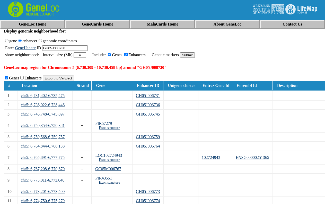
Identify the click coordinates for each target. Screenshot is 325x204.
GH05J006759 (148, 137)
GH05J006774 (148, 201)
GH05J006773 (148, 191)
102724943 (211, 157)
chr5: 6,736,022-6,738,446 (43, 105)
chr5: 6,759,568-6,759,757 (43, 137)
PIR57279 (103, 123)
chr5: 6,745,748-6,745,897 (43, 114)
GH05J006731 (148, 95)
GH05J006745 (148, 114)
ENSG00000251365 (252, 157)
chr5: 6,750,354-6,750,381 (43, 125)
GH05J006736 (148, 105)
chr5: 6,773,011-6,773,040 (43, 180)
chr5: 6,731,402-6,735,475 (43, 95)
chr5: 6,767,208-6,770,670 (43, 169)
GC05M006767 (108, 169)
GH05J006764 (148, 146)
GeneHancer (25, 48)
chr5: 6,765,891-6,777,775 (43, 157)
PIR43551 (103, 178)
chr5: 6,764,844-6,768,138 (43, 146)
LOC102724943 (108, 155)
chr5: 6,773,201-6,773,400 (43, 191)
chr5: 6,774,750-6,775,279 (43, 201)
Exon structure (109, 128)
